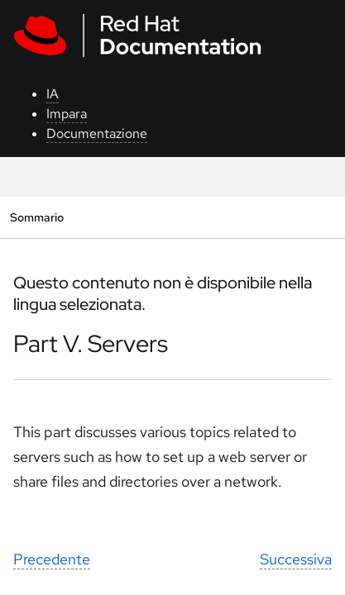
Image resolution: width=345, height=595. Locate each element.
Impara (66, 113)
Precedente (51, 559)
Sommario (36, 217)
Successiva (296, 559)
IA (52, 93)
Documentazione (96, 133)
